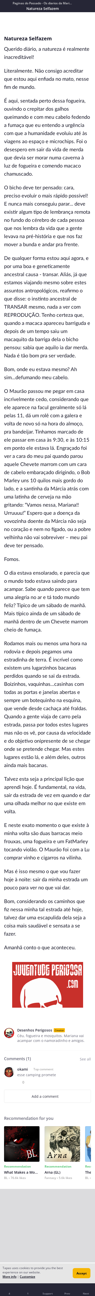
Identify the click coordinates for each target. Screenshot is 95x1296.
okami (22, 1069)
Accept (82, 1273)
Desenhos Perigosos (34, 1030)
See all (85, 1059)
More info (9, 1276)
